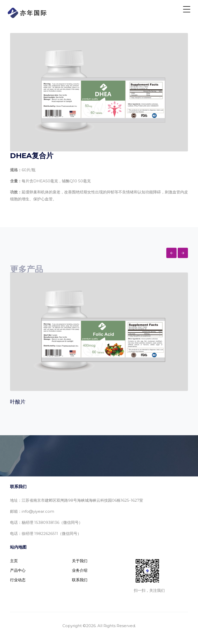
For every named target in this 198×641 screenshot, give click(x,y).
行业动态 (18, 579)
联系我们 (79, 579)
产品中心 (18, 570)
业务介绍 (79, 570)
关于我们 (79, 560)
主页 (14, 560)
